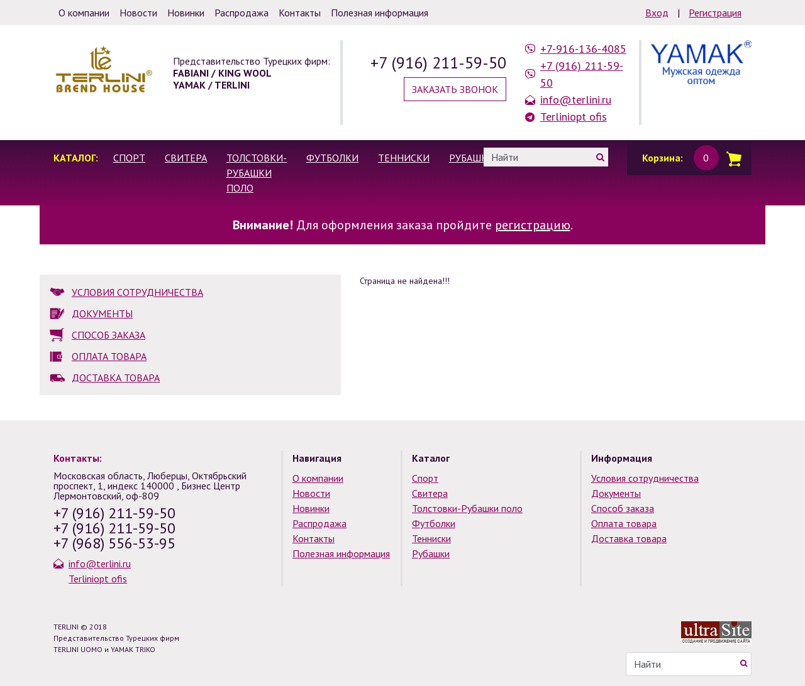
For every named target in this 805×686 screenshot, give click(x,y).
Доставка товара (629, 538)
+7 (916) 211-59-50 (438, 62)
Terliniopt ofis (573, 116)
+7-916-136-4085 (583, 48)
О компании (317, 478)
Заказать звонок (455, 89)
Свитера (186, 157)
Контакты (313, 538)
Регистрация (715, 12)
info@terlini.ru (575, 99)
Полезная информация (341, 553)
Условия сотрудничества (645, 478)
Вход (657, 12)
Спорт (129, 157)
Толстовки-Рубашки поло (256, 172)
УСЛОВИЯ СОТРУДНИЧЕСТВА (137, 292)
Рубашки (471, 157)
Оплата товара (624, 523)
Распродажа (319, 523)
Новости (311, 493)
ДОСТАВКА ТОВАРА (116, 377)
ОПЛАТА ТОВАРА (109, 356)
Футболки (332, 157)
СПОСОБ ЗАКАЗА (108, 335)
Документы (616, 493)
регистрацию (532, 225)
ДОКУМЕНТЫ (102, 313)
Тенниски (404, 157)
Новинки (311, 508)
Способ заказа (622, 508)
